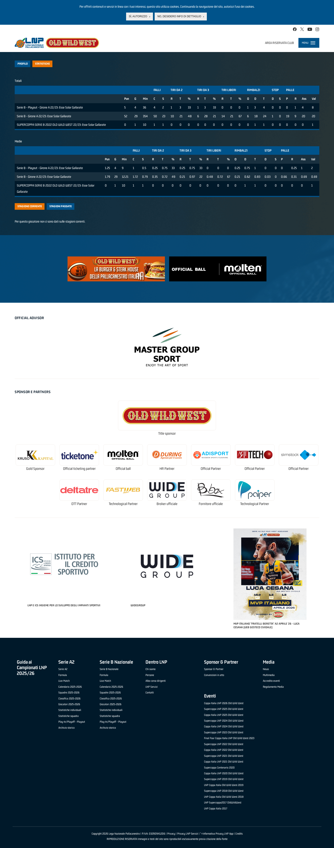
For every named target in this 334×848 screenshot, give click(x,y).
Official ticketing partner (79, 469)
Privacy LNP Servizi (187, 833)
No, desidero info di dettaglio (179, 16)
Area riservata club (279, 43)
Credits (239, 833)
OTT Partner (79, 504)
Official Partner (211, 469)
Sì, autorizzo (138, 16)
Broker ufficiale (167, 504)
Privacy (171, 833)
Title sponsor (167, 433)
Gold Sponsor (35, 469)
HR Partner (167, 469)
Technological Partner (123, 504)
